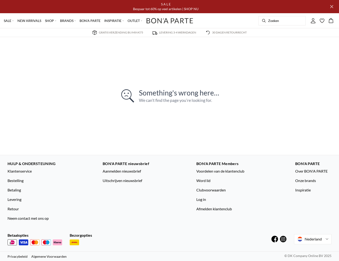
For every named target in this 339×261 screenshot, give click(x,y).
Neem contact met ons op (28, 218)
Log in (201, 199)
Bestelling (16, 180)
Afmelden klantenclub (214, 209)
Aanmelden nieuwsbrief (122, 171)
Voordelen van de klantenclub (220, 171)
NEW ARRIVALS (29, 21)
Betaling (14, 190)
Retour (13, 209)
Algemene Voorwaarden (49, 256)
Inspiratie (303, 190)
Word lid (203, 180)
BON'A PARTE (90, 21)
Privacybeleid (18, 256)
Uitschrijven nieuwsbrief (122, 180)
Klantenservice (20, 171)
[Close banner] (331, 6)
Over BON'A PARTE (311, 171)
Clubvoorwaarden (211, 190)
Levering (14, 199)
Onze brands (305, 180)
